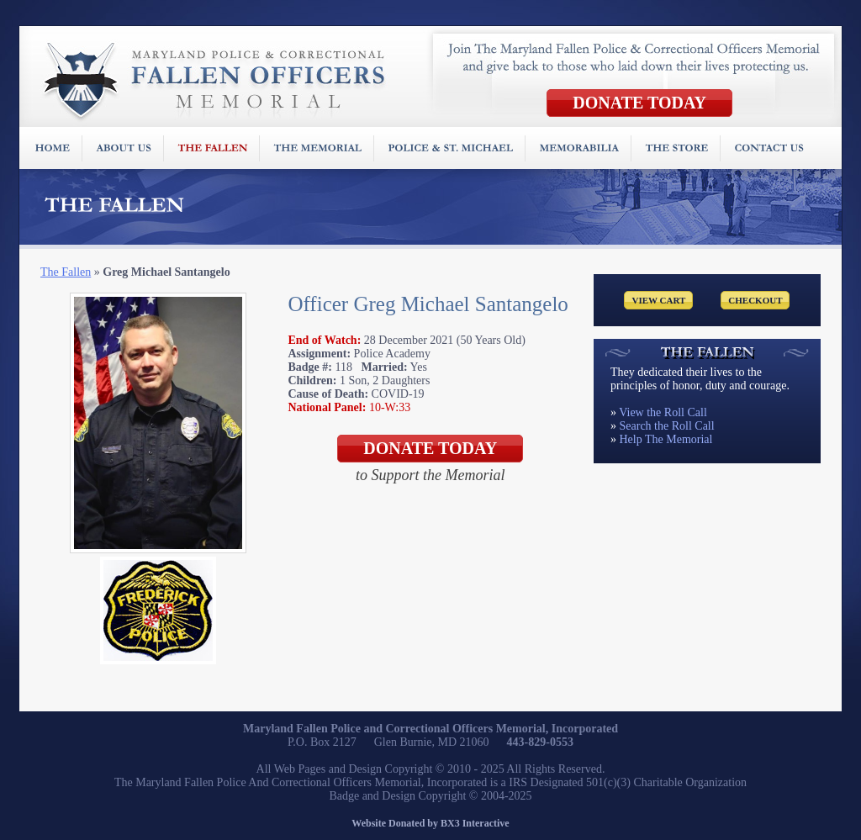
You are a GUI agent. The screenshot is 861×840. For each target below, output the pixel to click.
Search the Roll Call (667, 426)
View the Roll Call (663, 412)
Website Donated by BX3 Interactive (430, 823)
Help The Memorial (666, 439)
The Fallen (65, 272)
